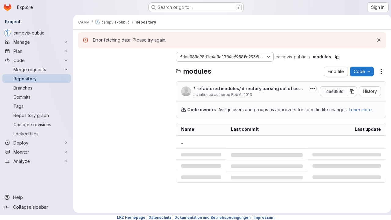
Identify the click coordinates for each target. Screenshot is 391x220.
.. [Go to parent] (182, 142)
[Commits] (36, 97)
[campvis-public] (36, 32)
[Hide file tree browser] (83, 57)
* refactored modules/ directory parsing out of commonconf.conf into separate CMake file (247, 89)
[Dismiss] (376, 40)
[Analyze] (36, 161)
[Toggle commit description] (310, 88)
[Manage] (36, 42)
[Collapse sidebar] (36, 207)
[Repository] (36, 78)
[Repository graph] (36, 115)
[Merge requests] (36, 69)
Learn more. (361, 109)
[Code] (36, 60)
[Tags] (36, 106)
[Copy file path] (337, 57)
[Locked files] (36, 133)
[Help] (36, 197)
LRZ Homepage (131, 217)
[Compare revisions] (36, 124)
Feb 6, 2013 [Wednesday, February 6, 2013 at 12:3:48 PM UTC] (241, 94)
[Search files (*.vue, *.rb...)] (124, 69)
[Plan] (36, 51)
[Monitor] (36, 152)
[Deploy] (36, 142)
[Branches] (36, 87)
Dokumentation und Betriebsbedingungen (212, 217)
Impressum (264, 217)
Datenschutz (159, 217)
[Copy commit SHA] (350, 91)
